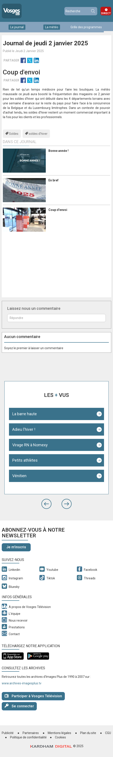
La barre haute (24, 414)
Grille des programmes (86, 27)
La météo (51, 27)
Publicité (8, 733)
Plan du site (88, 733)
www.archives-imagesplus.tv (21, 683)
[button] (46, 504)
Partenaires (31, 733)
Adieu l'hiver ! (23, 429)
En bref (53, 180)
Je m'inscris (16, 547)
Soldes (13, 133)
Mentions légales (59, 733)
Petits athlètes (25, 460)
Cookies (60, 737)
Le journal (17, 27)
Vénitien (19, 475)
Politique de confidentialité (28, 737)
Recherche (93, 11)
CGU (108, 733)
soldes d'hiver (38, 133)
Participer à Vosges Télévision (33, 696)
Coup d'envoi (57, 210)
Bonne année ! (58, 150)
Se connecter (19, 706)
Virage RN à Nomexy (30, 445)
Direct (106, 13)
